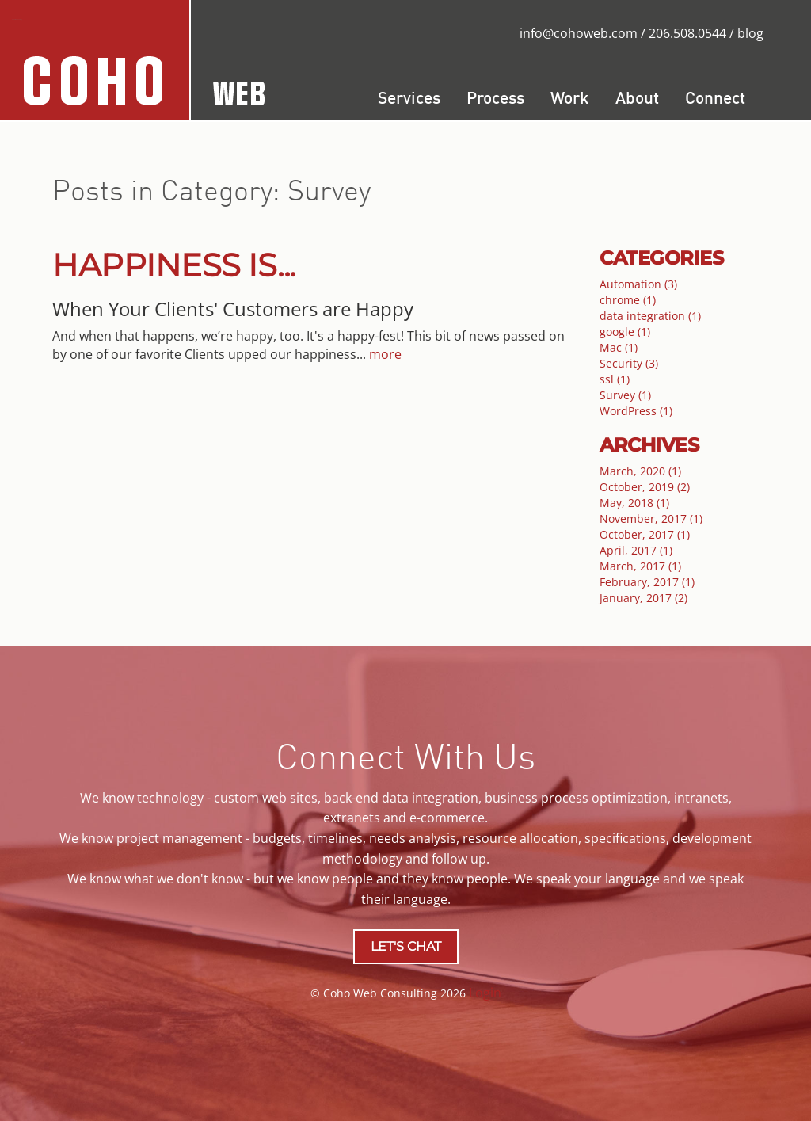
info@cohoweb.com (579, 33)
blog (750, 33)
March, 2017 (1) (640, 566)
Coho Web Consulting (17, 19)
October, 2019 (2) (645, 486)
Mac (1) (619, 347)
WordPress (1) (636, 410)
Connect (715, 99)
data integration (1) (650, 315)
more (385, 354)
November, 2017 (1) (651, 518)
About (637, 99)
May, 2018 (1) (634, 502)
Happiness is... (173, 265)
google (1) (625, 331)
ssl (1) (615, 379)
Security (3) (629, 363)
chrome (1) (628, 299)
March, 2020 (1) (640, 471)
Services (409, 99)
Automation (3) (638, 284)
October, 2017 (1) (645, 534)
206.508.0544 (687, 33)
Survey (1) (625, 394)
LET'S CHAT (406, 946)
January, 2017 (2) (643, 597)
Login (485, 992)
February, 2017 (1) (647, 581)
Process (495, 99)
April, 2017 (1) (636, 550)
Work (569, 99)
